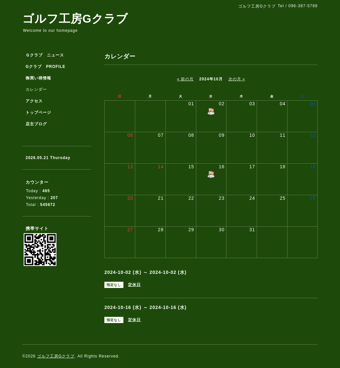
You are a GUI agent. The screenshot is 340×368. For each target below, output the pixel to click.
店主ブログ (36, 124)
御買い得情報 (38, 78)
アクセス (34, 101)
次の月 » (236, 79)
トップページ (38, 112)
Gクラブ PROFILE (45, 66)
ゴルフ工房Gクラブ (75, 18)
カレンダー (36, 89)
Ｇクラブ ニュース (45, 55)
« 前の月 (185, 79)
